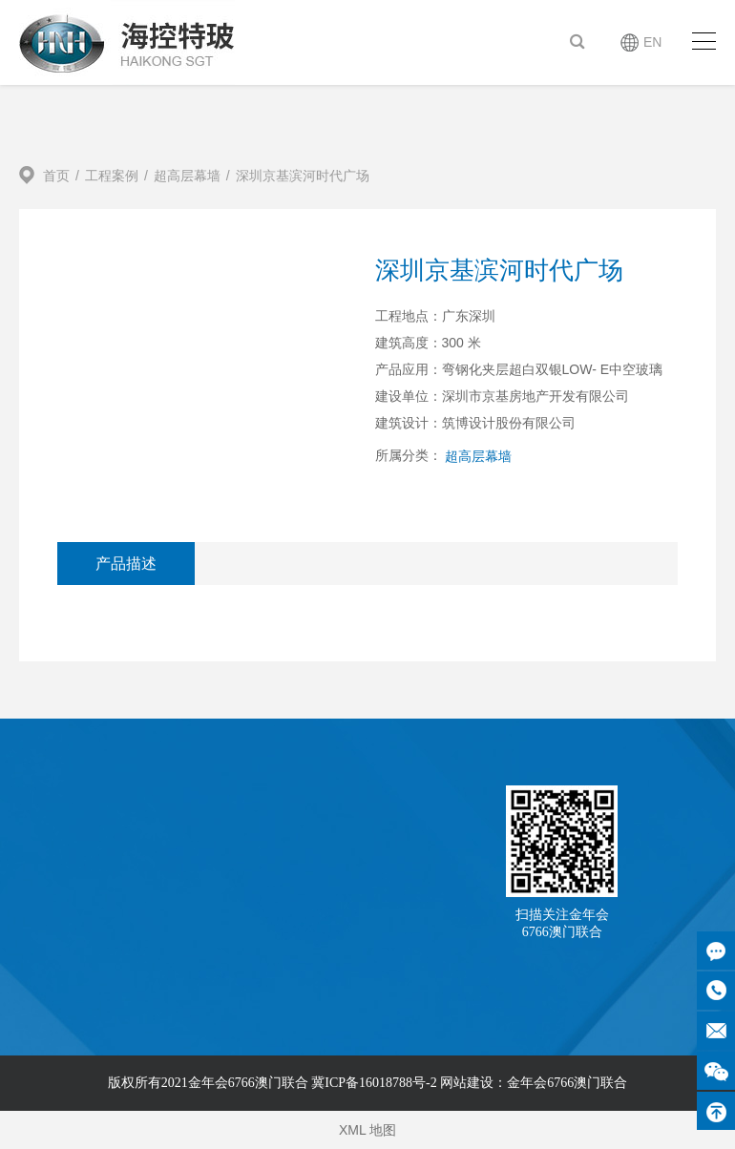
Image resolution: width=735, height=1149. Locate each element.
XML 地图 (367, 1130)
